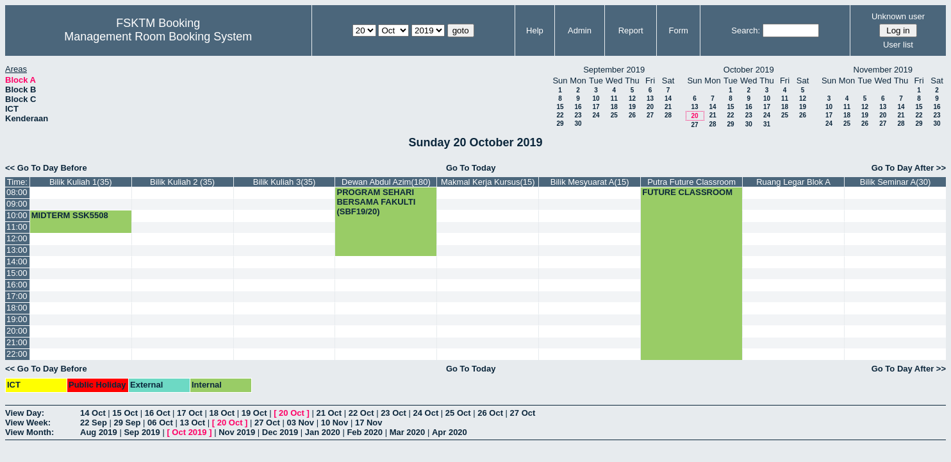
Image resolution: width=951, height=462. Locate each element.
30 (577, 123)
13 (650, 98)
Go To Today (471, 168)
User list (898, 44)
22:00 (17, 354)
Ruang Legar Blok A (793, 182)
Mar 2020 (408, 432)
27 (650, 115)
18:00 (17, 307)
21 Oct (329, 413)
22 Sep (93, 422)
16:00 (17, 284)
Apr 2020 (449, 432)
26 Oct (490, 413)
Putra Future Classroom (691, 182)
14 (668, 98)
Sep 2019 (142, 432)
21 (668, 106)
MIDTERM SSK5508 (69, 215)
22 (559, 115)
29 (559, 123)
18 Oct (222, 413)
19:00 (17, 319)
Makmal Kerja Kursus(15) (488, 182)
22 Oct (361, 413)
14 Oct (93, 413)
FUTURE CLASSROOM (687, 192)
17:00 (17, 296)
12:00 (17, 238)
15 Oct (125, 413)
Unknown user (898, 16)
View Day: (24, 413)
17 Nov (369, 422)
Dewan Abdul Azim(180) (386, 182)
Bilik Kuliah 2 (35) (182, 182)
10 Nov (335, 422)
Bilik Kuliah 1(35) (80, 182)
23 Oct (393, 413)
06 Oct (160, 422)
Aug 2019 (98, 432)
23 (577, 115)
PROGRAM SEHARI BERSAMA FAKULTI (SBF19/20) (375, 201)
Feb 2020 (365, 432)
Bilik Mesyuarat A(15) (589, 182)
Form (678, 30)
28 (668, 115)
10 (595, 98)
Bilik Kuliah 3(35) (284, 182)
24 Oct (426, 413)
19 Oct (254, 413)
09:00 (17, 204)
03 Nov (300, 422)
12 (632, 98)
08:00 (17, 192)
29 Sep (127, 422)
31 (766, 124)
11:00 (17, 227)
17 (595, 106)
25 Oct (458, 413)
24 (595, 115)
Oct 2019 (189, 432)
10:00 (17, 215)
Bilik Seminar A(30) (895, 182)
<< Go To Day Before (46, 168)
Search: (745, 30)
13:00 (17, 250)
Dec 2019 (280, 432)
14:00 (17, 261)
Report (630, 30)
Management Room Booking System (158, 36)
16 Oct (157, 413)
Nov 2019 (237, 432)
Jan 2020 (322, 432)
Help (534, 30)
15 (559, 106)
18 (614, 106)
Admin (579, 30)
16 (577, 106)
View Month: (29, 432)
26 (632, 115)
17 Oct (190, 413)
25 (614, 115)
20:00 (17, 331)
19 (632, 106)
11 (614, 98)
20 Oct (291, 413)
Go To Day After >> (909, 168)
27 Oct (523, 413)
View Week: (28, 422)
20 (650, 106)
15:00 (17, 273)
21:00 (17, 342)
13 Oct (192, 422)
